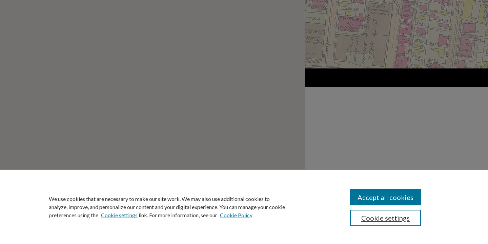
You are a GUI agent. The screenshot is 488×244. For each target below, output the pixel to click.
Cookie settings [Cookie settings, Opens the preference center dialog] (385, 218)
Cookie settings (119, 215)
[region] (244, 206)
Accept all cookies (385, 197)
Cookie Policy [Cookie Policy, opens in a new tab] (236, 215)
